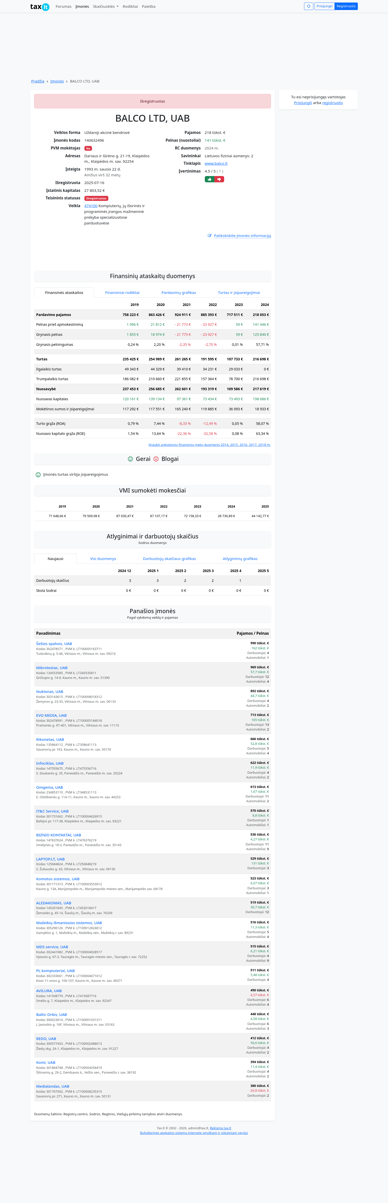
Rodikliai (130, 6)
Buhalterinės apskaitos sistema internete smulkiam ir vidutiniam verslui (194, 1196)
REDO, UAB (46, 1102)
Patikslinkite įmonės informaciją (239, 235)
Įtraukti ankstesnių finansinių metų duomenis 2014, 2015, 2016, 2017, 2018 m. (210, 508)
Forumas (63, 6)
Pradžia (37, 81)
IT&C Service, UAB (52, 874)
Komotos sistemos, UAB (57, 942)
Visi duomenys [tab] (103, 622)
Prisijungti (324, 6)
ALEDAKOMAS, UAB (53, 966)
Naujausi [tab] (55, 622)
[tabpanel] (152, 437)
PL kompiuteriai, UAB (55, 1034)
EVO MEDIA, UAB (51, 778)
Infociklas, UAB (50, 826)
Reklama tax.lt (220, 1191)
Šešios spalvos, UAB (54, 707)
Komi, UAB (45, 1126)
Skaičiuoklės (104, 6)
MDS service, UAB (52, 1010)
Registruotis (346, 6)
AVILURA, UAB (49, 1054)
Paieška (149, 6)
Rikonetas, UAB (50, 803)
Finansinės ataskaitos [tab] (64, 356)
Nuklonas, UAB (49, 755)
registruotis (332, 102)
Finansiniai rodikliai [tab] (122, 356)
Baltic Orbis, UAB (51, 1078)
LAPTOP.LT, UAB (50, 922)
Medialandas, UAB (52, 1149)
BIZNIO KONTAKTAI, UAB (58, 898)
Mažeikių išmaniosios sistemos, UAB (69, 986)
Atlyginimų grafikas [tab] (240, 622)
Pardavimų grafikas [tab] (179, 356)
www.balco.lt (216, 163)
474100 (91, 205)
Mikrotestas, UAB (52, 731)
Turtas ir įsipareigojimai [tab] (239, 356)
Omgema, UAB (49, 850)
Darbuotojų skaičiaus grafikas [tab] (169, 622)
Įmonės (82, 6)
